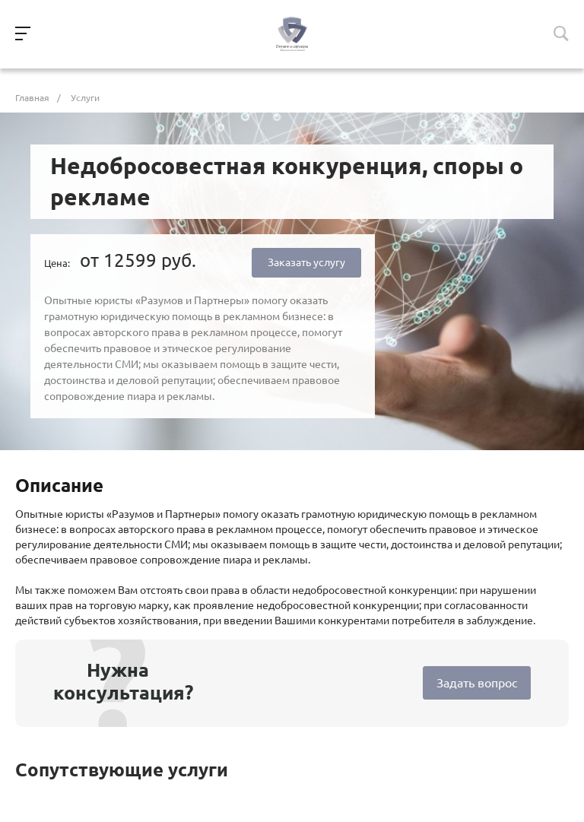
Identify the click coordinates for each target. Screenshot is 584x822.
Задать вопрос (476, 683)
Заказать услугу (306, 262)
